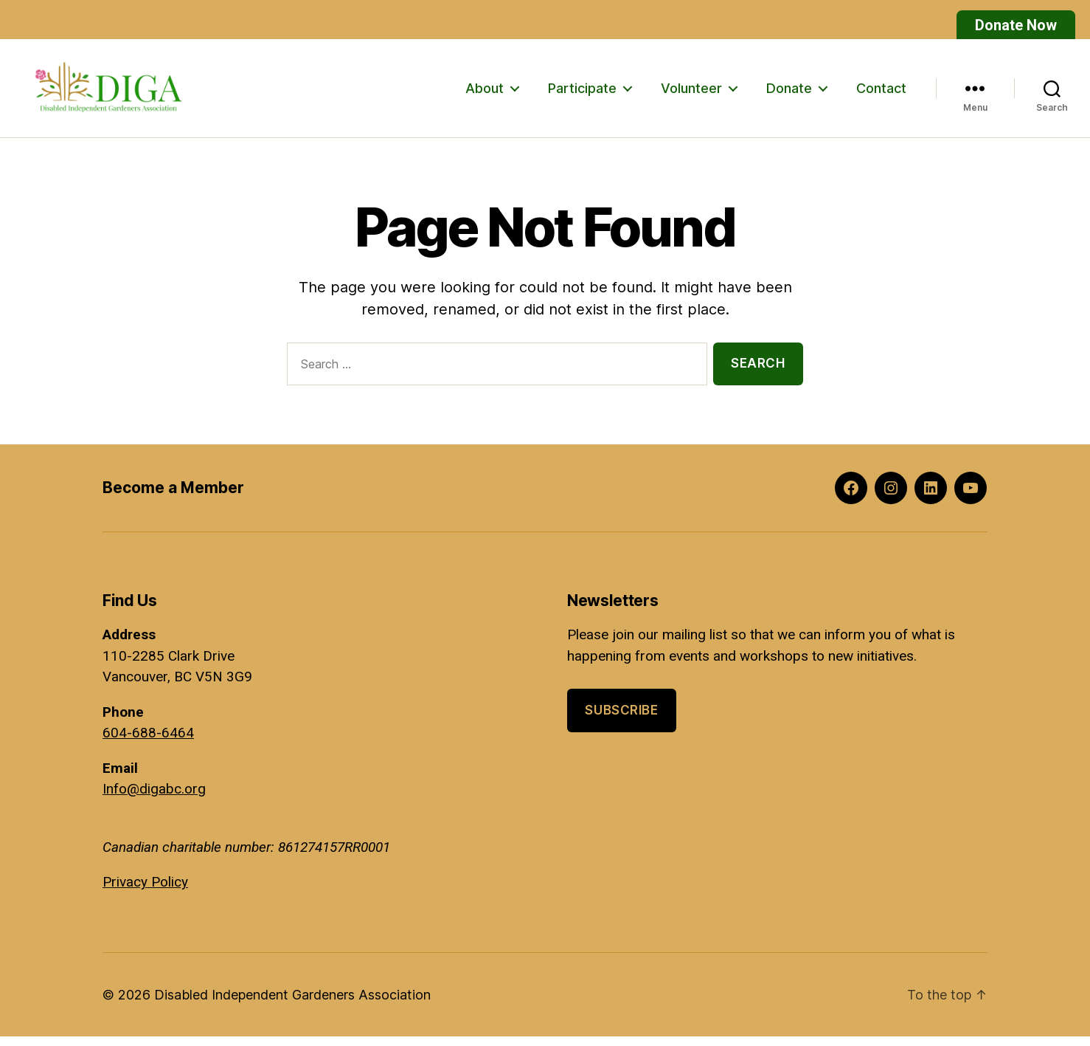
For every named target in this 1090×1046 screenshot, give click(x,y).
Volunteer (691, 92)
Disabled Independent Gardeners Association (292, 1004)
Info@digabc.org (154, 799)
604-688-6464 (148, 742)
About (484, 92)
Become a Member (173, 498)
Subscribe (621, 720)
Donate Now (1016, 25)
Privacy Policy (145, 892)
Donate (789, 92)
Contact (881, 92)
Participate (582, 92)
